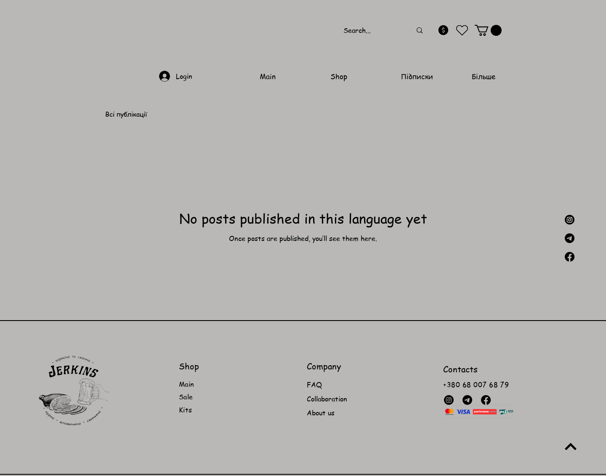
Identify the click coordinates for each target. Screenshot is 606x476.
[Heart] (462, 30)
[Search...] (371, 30)
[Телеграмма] (569, 238)
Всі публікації (126, 114)
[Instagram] (569, 220)
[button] (488, 30)
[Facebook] (569, 257)
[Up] (570, 447)
